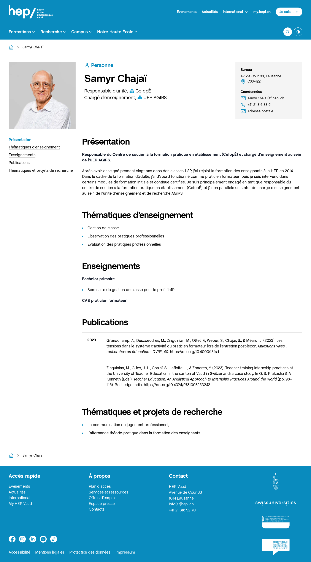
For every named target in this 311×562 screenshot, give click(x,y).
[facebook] (12, 538)
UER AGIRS (152, 97)
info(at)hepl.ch (181, 504)
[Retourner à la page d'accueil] (11, 47)
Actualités (210, 12)
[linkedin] (32, 538)
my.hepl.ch (262, 12)
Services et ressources (108, 492)
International (19, 498)
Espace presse (101, 504)
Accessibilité (19, 552)
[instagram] (22, 538)
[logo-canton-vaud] (276, 482)
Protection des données (89, 552)
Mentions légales (49, 552)
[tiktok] (53, 538)
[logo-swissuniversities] (275, 503)
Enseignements (22, 155)
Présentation (20, 139)
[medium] (43, 538)
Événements (187, 12)
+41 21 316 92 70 (182, 510)
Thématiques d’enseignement (34, 147)
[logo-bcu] (276, 547)
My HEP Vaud (20, 504)
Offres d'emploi (102, 498)
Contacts (96, 510)
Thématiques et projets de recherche (41, 170)
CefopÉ (140, 91)
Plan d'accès (100, 486)
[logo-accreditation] (276, 522)
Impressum (125, 552)
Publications (19, 162)
